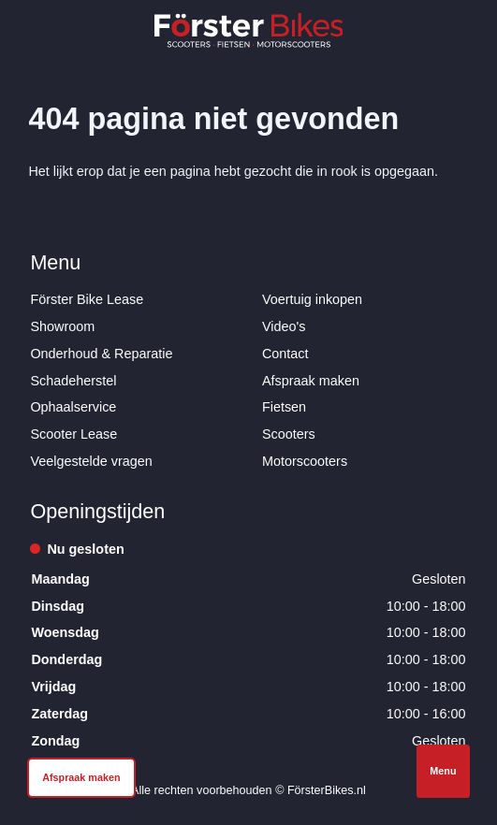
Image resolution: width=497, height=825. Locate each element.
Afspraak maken (310, 380)
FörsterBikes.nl (326, 790)
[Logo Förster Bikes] (249, 30)
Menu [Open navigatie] (443, 770)
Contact (285, 353)
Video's (284, 326)
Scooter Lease (73, 434)
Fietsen (284, 406)
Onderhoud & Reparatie (101, 353)
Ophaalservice (73, 406)
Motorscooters (304, 461)
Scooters (288, 434)
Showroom (62, 326)
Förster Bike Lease (86, 299)
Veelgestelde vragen (91, 461)
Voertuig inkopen (312, 299)
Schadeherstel (73, 380)
